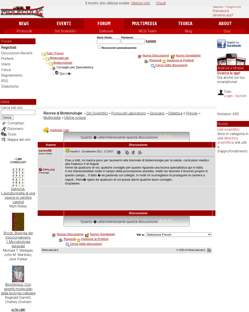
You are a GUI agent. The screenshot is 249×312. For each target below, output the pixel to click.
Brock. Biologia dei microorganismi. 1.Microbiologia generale (18, 239)
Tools (11, 134)
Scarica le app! (228, 73)
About (225, 23)
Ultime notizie (75, 117)
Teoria (185, 23)
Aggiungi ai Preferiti (180, 60)
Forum (104, 23)
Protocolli (24, 31)
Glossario (157, 113)
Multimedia (144, 23)
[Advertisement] (126, 93)
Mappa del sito (19, 139)
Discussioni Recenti (16, 53)
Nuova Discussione (155, 55)
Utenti (5, 64)
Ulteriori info (140, 3)
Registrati (233, 6)
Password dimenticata (222, 13)
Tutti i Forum (55, 53)
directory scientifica (227, 140)
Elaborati (106, 31)
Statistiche (9, 86)
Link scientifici (228, 129)
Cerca (6, 70)
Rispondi (155, 60)
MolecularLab (59, 58)
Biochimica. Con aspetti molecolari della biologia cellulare (18, 288)
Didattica (175, 113)
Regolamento (11, 75)
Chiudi (161, 3)
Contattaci (15, 123)
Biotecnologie (62, 62)
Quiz (227, 31)
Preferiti (7, 59)
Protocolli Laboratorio (128, 113)
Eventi (64, 23)
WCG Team (148, 31)
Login (228, 96)
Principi (192, 113)
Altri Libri (18, 310)
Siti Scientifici (65, 31)
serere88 (45, 150)
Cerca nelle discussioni (171, 65)
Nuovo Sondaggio (188, 55)
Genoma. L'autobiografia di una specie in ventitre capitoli (18, 195)
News (24, 23)
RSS (4, 81)
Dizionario (15, 129)
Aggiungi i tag (59, 130)
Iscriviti (240, 96)
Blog (188, 31)
